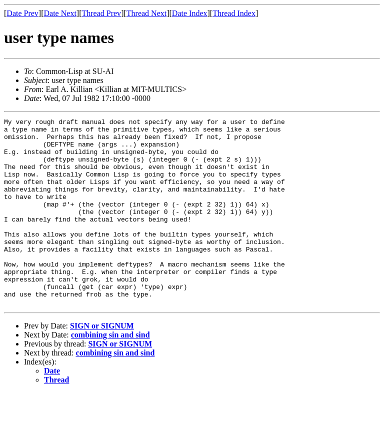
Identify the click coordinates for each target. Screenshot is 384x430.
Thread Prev (101, 13)
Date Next (60, 13)
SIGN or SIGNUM (102, 363)
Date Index (190, 13)
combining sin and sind (110, 372)
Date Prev (22, 13)
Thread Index (234, 13)
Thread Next (146, 13)
